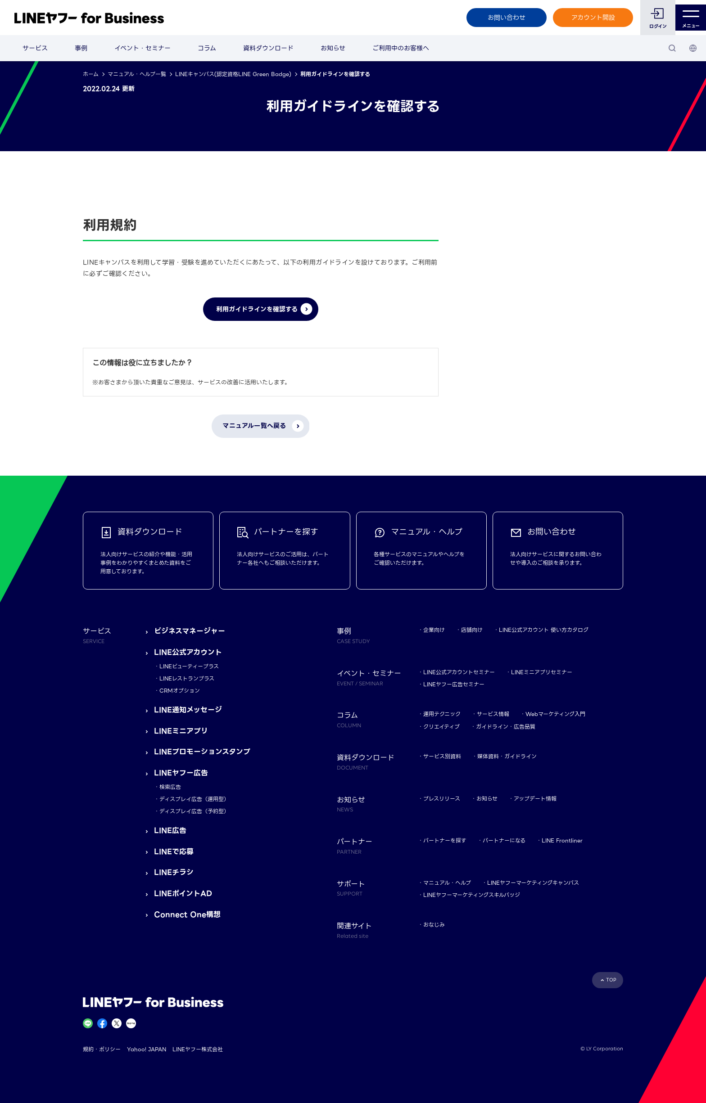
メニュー (688, 17)
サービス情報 (493, 714)
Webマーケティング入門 (555, 714)
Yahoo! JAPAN (146, 1049)
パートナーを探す (444, 840)
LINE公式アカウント (188, 652)
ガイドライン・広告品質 (505, 726)
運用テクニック (442, 714)
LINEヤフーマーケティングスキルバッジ (471, 895)
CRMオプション (179, 690)
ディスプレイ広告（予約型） (194, 811)
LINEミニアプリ (181, 731)
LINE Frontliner (562, 840)
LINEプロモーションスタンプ (202, 751)
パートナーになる (504, 840)
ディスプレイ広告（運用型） (194, 799)
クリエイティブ (441, 726)
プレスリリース (441, 798)
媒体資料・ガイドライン (507, 756)
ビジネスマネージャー (189, 631)
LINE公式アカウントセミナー (459, 672)
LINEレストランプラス (186, 678)
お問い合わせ (502, 18)
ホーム (91, 74)
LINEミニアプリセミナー (541, 672)
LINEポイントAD (183, 893)
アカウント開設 (589, 18)
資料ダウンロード (268, 48)
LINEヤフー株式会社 (197, 1049)
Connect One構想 (187, 914)
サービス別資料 (442, 756)
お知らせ (333, 48)
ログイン (653, 26)
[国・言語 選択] (693, 48)
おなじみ (434, 924)
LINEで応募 (174, 851)
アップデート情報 (535, 798)
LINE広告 (170, 830)
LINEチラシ (174, 872)
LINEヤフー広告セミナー (453, 684)
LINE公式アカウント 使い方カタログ (543, 630)
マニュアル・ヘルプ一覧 (137, 74)
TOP (611, 980)
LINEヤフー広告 (181, 773)
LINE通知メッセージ (188, 710)
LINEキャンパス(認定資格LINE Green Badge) (233, 74)
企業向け (434, 630)
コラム (207, 48)
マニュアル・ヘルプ (447, 882)
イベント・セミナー (142, 48)
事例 (81, 48)
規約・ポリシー (102, 1049)
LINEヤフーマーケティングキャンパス (533, 882)
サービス (35, 48)
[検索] (672, 48)
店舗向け (472, 630)
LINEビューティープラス (189, 666)
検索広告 (170, 787)
